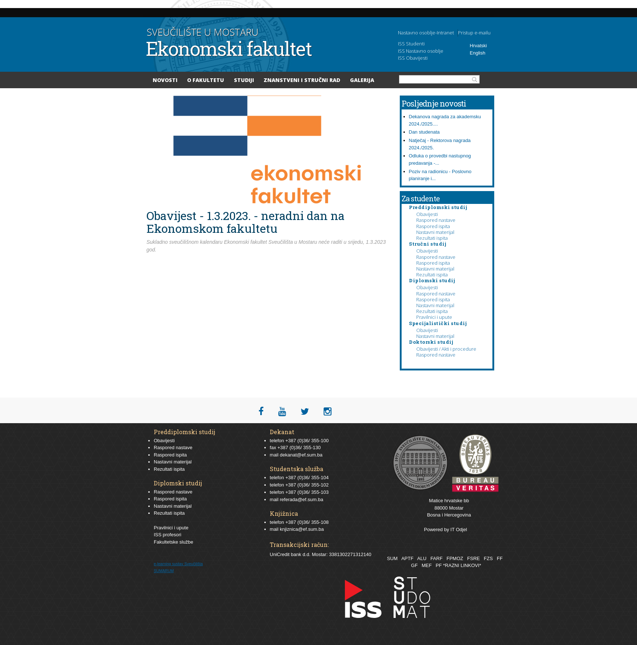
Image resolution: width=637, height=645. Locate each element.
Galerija (362, 80)
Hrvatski (478, 45)
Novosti (165, 80)
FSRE (473, 558)
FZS (488, 558)
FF (500, 558)
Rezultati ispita (432, 238)
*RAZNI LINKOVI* (462, 565)
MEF (427, 565)
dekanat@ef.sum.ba (301, 455)
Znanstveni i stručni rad (302, 80)
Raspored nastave (435, 220)
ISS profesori (167, 534)
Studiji (244, 80)
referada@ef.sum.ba (301, 499)
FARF (437, 558)
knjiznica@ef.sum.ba (302, 529)
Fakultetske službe (173, 542)
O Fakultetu (205, 80)
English (477, 53)
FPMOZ (455, 558)
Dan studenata (424, 132)
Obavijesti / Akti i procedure (446, 349)
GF (414, 565)
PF (439, 565)
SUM (392, 558)
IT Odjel (458, 529)
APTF (407, 558)
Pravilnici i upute (434, 317)
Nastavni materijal (435, 232)
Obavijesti (427, 214)
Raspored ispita (433, 226)
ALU (421, 558)
